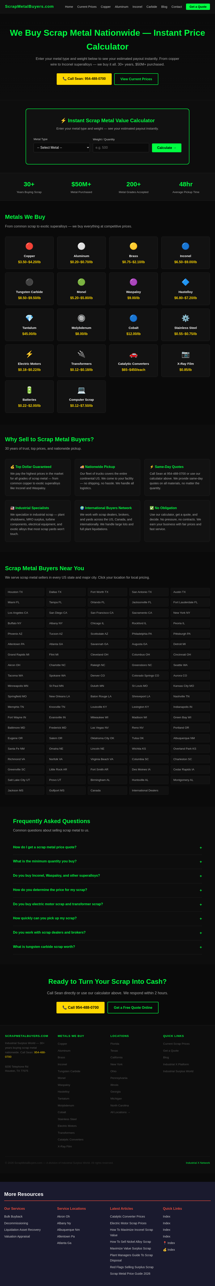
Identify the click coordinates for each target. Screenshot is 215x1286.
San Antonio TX (142, 592)
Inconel (137, 6)
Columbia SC (140, 759)
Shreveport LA (141, 696)
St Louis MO (140, 685)
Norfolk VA (56, 759)
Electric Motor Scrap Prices (128, 1223)
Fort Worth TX (99, 592)
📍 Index (169, 1243)
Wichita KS (139, 748)
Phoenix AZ (15, 633)
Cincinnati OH (182, 654)
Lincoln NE (97, 748)
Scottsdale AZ (99, 633)
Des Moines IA (141, 769)
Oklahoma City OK (102, 738)
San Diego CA (58, 612)
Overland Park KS (184, 748)
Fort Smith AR (99, 769)
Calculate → (166, 148)
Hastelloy (63, 1091)
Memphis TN (16, 706)
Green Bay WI (182, 717)
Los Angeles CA (18, 612)
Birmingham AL (100, 780)
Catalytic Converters (70, 1139)
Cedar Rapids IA (183, 769)
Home (69, 6)
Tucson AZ (56, 633)
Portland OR (181, 727)
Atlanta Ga (64, 1243)
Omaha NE (56, 748)
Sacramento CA (142, 612)
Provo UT (55, 780)
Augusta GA (139, 644)
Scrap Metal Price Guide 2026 (130, 1273)
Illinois (114, 1084)
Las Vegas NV (99, 727)
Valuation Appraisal (17, 1236)
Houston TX (15, 592)
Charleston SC (182, 759)
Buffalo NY (14, 623)
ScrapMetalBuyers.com (29, 6)
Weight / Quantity (104, 139)
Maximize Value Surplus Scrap (130, 1248)
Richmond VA (16, 759)
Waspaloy (64, 1084)
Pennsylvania (118, 1078)
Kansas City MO (183, 685)
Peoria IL (179, 623)
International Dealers (145, 790)
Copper (106, 6)
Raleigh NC (97, 665)
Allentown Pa (66, 1236)
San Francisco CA (102, 612)
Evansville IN (57, 717)
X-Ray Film (65, 1146)
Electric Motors (67, 1125)
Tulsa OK (138, 738)
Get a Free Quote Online (133, 1007)
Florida (114, 1043)
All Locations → (120, 1112)
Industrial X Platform (176, 1064)
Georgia (115, 1091)
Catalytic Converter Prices (127, 1216)
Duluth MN (97, 685)
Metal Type (40, 139)
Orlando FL (97, 602)
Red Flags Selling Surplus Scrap (131, 1267)
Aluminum (121, 6)
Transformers (66, 1132)
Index (166, 1216)
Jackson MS (15, 790)
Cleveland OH (99, 654)
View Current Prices (136, 79)
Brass (61, 1057)
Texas (114, 1050)
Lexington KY (140, 706)
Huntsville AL (140, 780)
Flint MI (54, 654)
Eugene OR (15, 738)
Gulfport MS (56, 790)
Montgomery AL (183, 780)
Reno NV (138, 727)
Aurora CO (180, 675)
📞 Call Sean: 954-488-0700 (84, 78)
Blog (164, 6)
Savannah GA (99, 644)
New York (116, 1064)
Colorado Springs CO (145, 675)
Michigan (116, 1098)
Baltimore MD (16, 727)
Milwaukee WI (99, 717)
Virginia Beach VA (101, 759)
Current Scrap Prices (176, 1043)
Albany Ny (64, 1223)
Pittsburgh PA (182, 633)
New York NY (181, 612)
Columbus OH (141, 654)
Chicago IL (97, 623)
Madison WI (139, 717)
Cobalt (62, 1112)
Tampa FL (55, 602)
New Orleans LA (59, 696)
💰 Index (169, 1249)
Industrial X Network (198, 1162)
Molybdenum (66, 1105)
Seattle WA (180, 665)
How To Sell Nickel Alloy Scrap (130, 1241)
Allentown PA (16, 644)
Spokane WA (57, 675)
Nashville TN (181, 696)
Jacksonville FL (142, 602)
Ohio (113, 1071)
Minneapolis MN (18, 685)
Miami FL (14, 602)
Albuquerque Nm (68, 1229)
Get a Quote (198, 6)
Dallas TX (55, 592)
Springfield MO (17, 696)
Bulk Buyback (13, 1216)
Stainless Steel (67, 1119)
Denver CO (97, 675)
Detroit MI (179, 644)
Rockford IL (139, 623)
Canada (95, 790)
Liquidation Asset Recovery (22, 1229)
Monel (62, 1078)
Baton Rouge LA (100, 696)
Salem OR (55, 738)
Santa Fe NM (16, 748)
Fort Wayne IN (17, 717)
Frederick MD (57, 727)
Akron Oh (63, 1216)
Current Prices (87, 6)
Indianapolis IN (182, 706)
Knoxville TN (57, 706)
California (116, 1057)
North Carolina (119, 1105)
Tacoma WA (15, 675)
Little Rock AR (58, 769)
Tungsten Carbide (69, 1071)
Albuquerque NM (184, 738)
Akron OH (14, 665)
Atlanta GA (56, 644)
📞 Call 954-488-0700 (80, 1007)
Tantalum (63, 1098)
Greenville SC (16, 769)
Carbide (152, 6)
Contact (177, 6)
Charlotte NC (57, 665)
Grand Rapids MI (18, 654)
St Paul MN (56, 685)
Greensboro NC (142, 665)
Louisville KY (98, 706)
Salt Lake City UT (19, 780)
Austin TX (179, 592)
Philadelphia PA (142, 633)
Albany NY (56, 623)
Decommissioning (16, 1223)
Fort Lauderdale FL (185, 602)
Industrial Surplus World (178, 1071)
